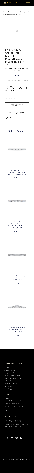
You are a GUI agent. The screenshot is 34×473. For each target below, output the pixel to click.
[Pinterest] (17, 438)
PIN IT (9, 118)
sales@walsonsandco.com (13, 401)
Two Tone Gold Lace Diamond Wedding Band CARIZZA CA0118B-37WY (17, 172)
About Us (7, 367)
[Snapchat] (21, 438)
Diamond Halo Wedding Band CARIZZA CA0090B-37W (17, 278)
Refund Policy (9, 381)
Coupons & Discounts (12, 373)
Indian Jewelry (9, 411)
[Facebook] (7, 438)
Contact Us (8, 398)
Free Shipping (9, 389)
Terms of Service (10, 383)
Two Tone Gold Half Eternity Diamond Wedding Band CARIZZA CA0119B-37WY (17, 225)
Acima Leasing (9, 370)
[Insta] (12, 438)
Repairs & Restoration (12, 403)
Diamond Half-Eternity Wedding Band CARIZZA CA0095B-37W (17, 329)
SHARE (10, 113)
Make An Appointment (12, 375)
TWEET (20, 113)
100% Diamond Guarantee (13, 378)
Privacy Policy (9, 386)
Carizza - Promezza (18, 68)
